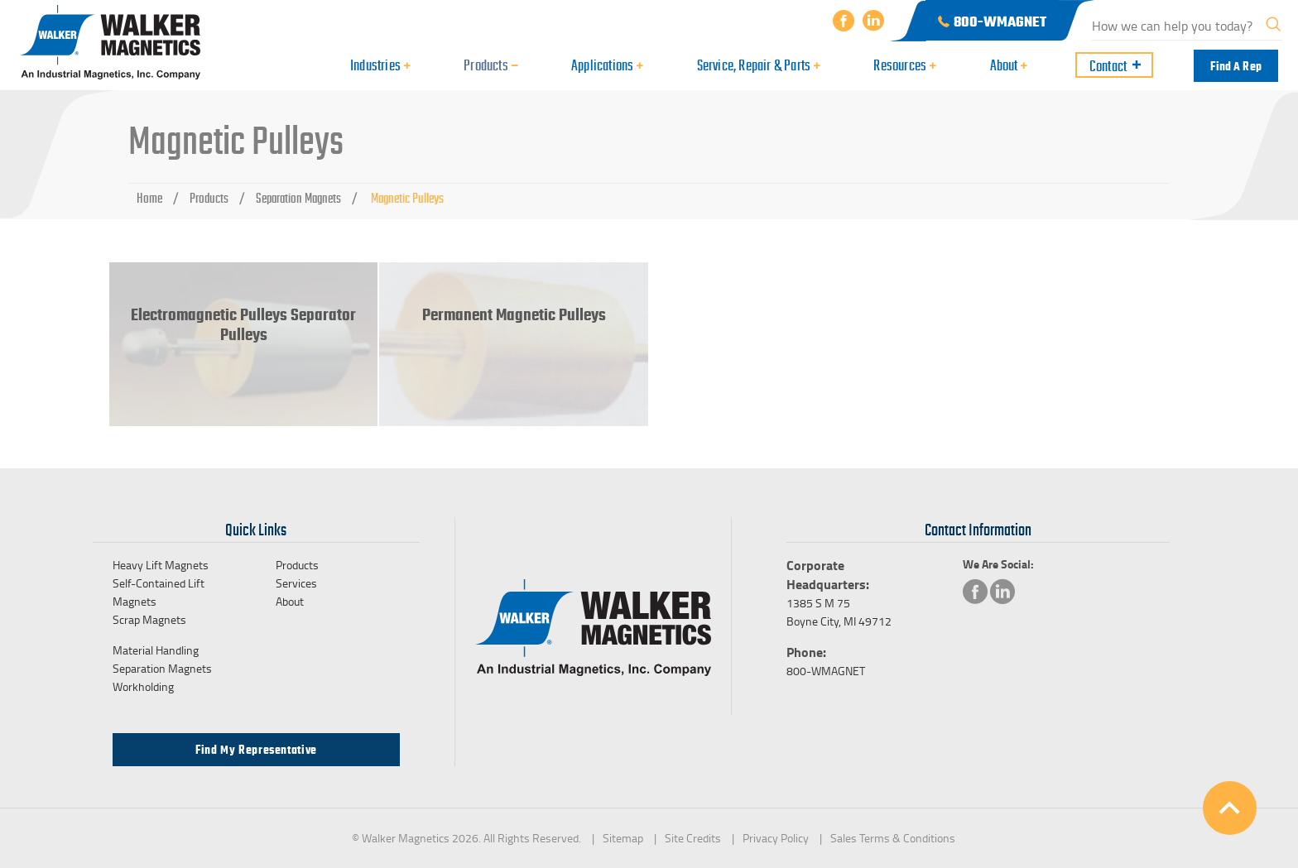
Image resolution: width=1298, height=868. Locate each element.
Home (149, 198)
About (290, 601)
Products (209, 198)
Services (296, 583)
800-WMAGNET (825, 671)
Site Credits (693, 838)
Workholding (143, 686)
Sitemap (623, 838)
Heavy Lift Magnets (161, 565)
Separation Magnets (298, 198)
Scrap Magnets (149, 619)
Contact (1108, 66)
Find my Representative (256, 749)
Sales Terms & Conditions (892, 838)
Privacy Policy (776, 838)
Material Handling (156, 650)
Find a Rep (1236, 66)
